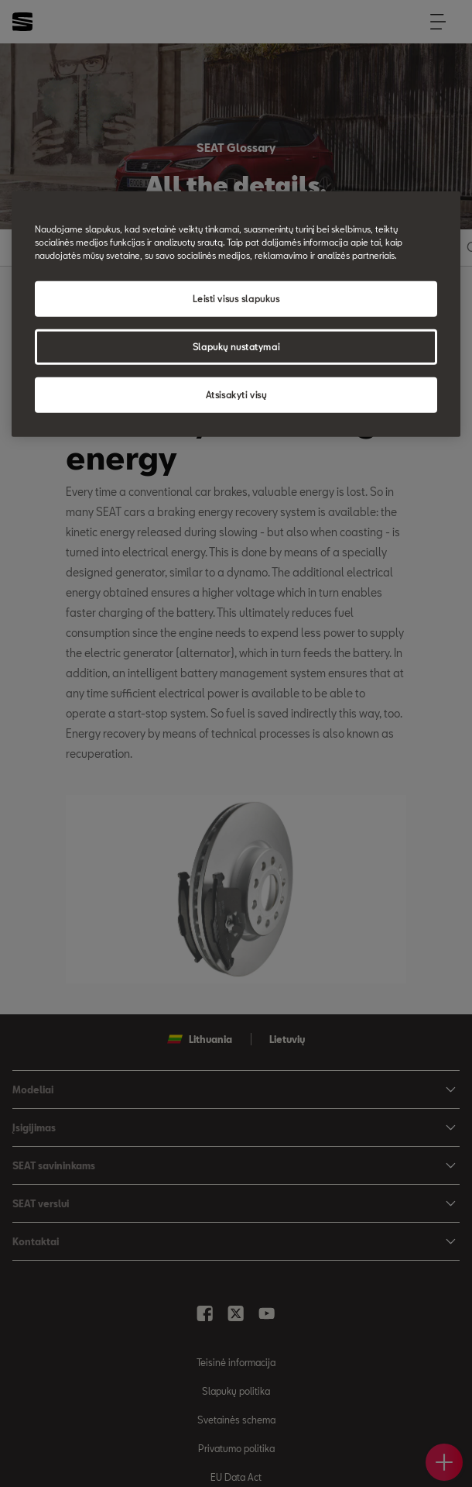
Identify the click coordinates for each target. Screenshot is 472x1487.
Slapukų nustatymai (236, 347)
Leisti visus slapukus (236, 299)
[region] (236, 314)
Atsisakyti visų (236, 395)
